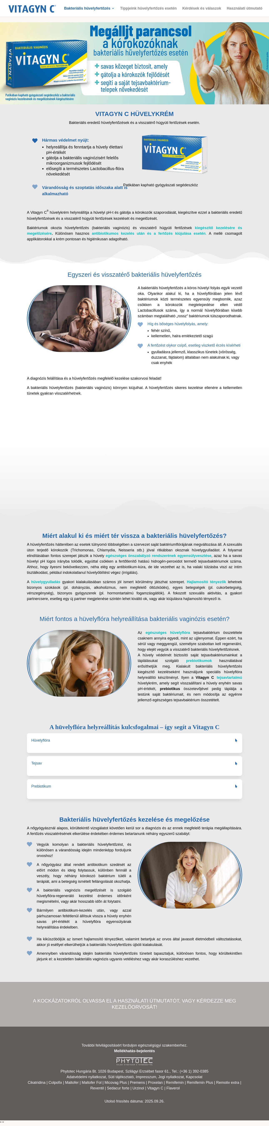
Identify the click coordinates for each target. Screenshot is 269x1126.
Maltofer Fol (92, 1082)
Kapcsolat (194, 1077)
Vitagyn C (155, 1088)
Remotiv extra (227, 1082)
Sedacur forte (118, 1088)
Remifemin (175, 1082)
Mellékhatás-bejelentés (134, 1051)
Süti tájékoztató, (122, 1077)
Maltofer (72, 1082)
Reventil (97, 1088)
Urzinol (138, 1088)
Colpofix (55, 1082)
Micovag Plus (116, 1082)
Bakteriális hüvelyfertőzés (87, 8)
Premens (137, 1082)
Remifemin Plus (200, 1082)
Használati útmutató (244, 8)
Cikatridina (36, 1082)
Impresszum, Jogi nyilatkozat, (160, 1077)
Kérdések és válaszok (201, 8)
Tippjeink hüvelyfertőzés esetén (148, 8)
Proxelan (155, 1082)
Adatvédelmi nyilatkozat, (87, 1077)
